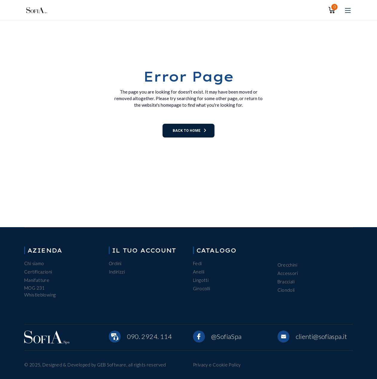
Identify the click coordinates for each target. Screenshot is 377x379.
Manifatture (36, 280)
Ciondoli (286, 290)
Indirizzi (117, 271)
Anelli (198, 271)
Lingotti (201, 280)
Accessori (288, 273)
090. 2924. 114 (149, 336)
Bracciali (286, 281)
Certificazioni (38, 271)
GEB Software (111, 364)
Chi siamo (34, 263)
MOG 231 (34, 288)
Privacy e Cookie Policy (217, 364)
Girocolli (201, 288)
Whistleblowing (40, 294)
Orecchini (287, 265)
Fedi (197, 263)
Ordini (115, 263)
